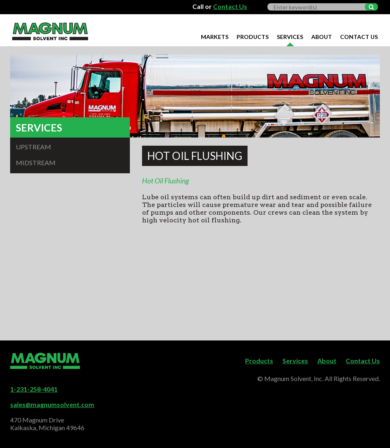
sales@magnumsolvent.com (52, 404)
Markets (214, 36)
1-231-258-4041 (34, 389)
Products (253, 36)
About (321, 36)
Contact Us (230, 6)
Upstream (33, 147)
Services (290, 36)
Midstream (36, 162)
